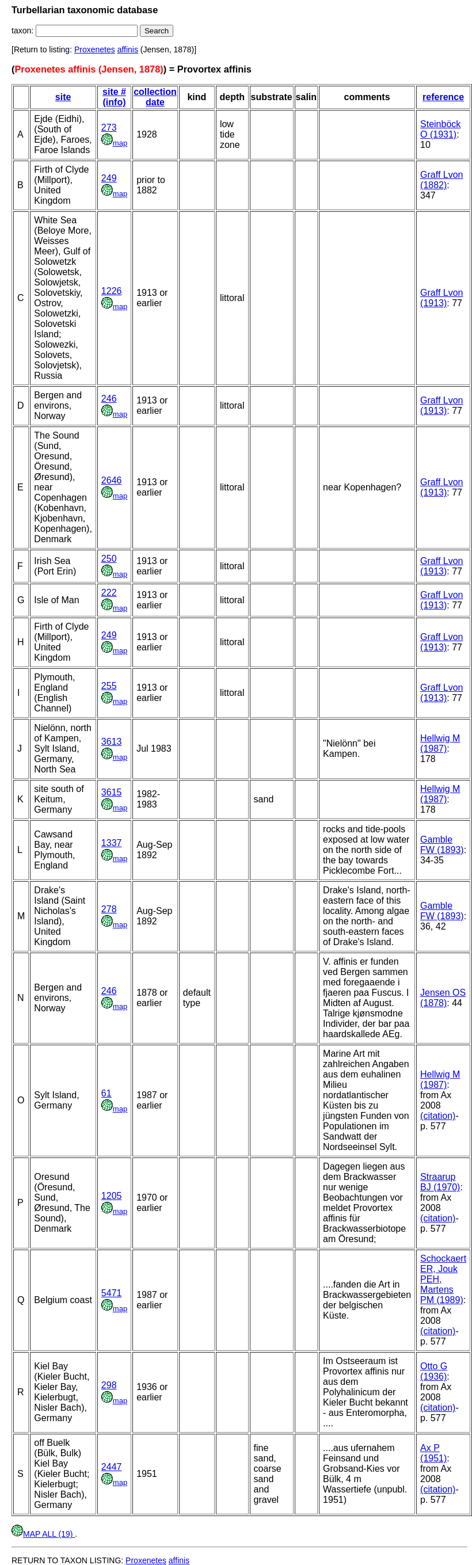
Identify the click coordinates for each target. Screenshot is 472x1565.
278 (109, 909)
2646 (111, 480)
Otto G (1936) (433, 1371)
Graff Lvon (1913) (441, 298)
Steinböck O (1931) (440, 129)
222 (109, 592)
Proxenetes (94, 49)
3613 (111, 742)
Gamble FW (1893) (442, 845)
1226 (111, 291)
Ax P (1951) (433, 1453)
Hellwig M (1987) (440, 743)
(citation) (437, 1116)
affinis (127, 49)
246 (109, 398)
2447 (111, 1467)
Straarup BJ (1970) (440, 1182)
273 (109, 127)
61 (106, 1093)
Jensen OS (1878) (443, 998)
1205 (111, 1196)
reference (443, 97)
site (63, 97)
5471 (111, 1293)
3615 (111, 792)
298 (109, 1385)
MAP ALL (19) (43, 1534)
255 (109, 686)
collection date (155, 97)
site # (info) (114, 97)
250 (109, 558)
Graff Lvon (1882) (441, 180)
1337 (111, 843)
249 (109, 178)
